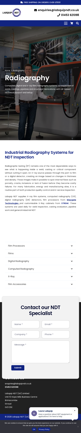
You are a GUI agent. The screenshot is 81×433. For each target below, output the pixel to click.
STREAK (65, 203)
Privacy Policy (44, 429)
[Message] (40, 351)
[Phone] (56, 334)
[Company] (25, 334)
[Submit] (17, 367)
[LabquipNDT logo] (12, 13)
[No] (78, 426)
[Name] (25, 324)
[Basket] (71, 23)
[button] (65, 23)
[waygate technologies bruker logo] (40, 226)
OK (34, 429)
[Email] (56, 324)
